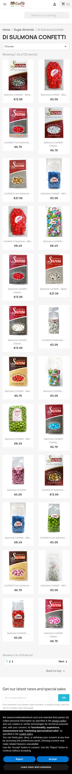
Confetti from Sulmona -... (18, 142)
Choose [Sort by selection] (36, 46)
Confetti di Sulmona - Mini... (18, 241)
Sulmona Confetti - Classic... (54, 144)
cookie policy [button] (26, 734)
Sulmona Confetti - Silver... (18, 94)
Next (63, 662)
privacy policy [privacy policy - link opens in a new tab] (59, 720)
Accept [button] (53, 759)
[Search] (46, 15)
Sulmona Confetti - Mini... (54, 94)
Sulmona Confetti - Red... (18, 391)
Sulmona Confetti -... (54, 241)
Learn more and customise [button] (36, 767)
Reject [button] (19, 759)
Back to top (56, 671)
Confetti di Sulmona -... (54, 340)
